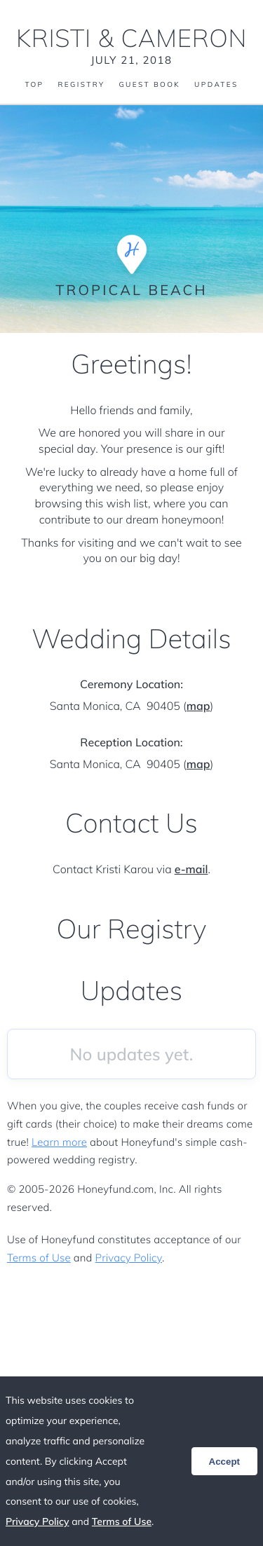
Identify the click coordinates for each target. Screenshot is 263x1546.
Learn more (59, 1142)
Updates (216, 85)
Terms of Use (39, 1257)
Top (34, 85)
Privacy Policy (128, 1257)
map (198, 706)
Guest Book (149, 85)
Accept (224, 1461)
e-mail (191, 869)
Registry (81, 85)
